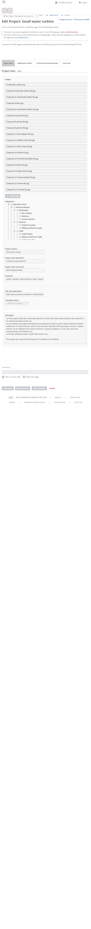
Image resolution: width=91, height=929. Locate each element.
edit (19, 71)
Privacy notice (59, 402)
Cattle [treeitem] (19, 231)
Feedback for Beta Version (34, 402)
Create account (65, 2)
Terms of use (75, 397)
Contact (12, 402)
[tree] (45, 221)
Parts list (67, 63)
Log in (84, 2)
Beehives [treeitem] (24, 216)
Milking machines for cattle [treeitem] (30, 236)
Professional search (81, 19)
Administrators (72, 32)
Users (63, 32)
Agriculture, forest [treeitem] (18, 204)
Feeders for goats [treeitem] (27, 225)
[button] (12, 196)
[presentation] (20, 53)
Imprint (58, 397)
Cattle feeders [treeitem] (26, 233)
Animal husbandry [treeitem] (21, 207)
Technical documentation (47, 63)
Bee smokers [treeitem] (25, 213)
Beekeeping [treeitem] (22, 210)
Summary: (6, 367)
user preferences (21, 37)
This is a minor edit (12, 377)
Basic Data (8, 63)
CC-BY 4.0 (78, 402)
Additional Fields (24, 63)
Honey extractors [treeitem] (27, 219)
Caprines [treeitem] (21, 222)
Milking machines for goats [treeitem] (30, 228)
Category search (65, 19)
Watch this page (32, 377)
